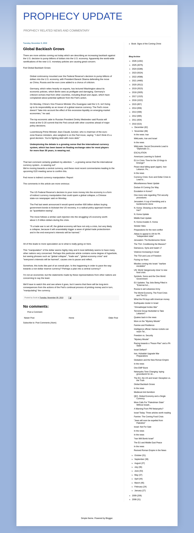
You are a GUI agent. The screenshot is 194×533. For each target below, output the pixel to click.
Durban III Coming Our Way (146, 187)
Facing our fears (141, 260)
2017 (134, 96)
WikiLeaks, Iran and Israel (145, 138)
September (139, 459)
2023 (134, 73)
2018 (134, 92)
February (138, 487)
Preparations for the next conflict (148, 230)
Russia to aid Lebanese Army (147, 289)
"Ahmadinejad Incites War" (146, 307)
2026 (134, 61)
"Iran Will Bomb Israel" (144, 438)
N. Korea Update (141, 214)
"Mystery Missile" (141, 339)
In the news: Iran (141, 134)
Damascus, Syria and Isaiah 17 (148, 248)
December (139, 127)
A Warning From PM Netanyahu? (148, 409)
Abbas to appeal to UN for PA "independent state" (147, 235)
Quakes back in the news (145, 317)
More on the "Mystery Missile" (147, 321)
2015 (134, 104)
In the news (139, 142)
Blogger (109, 518)
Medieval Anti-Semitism (144, 392)
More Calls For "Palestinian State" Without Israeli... (149, 403)
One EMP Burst (141, 368)
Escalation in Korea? (143, 191)
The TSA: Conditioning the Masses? (150, 244)
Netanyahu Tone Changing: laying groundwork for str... (149, 373)
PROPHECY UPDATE (72, 16)
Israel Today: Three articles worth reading (152, 413)
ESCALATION (140, 153)
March (137, 483)
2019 (134, 88)
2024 (134, 69)
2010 (134, 124)
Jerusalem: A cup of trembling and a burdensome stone (150, 202)
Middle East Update (143, 218)
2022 (134, 77)
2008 (134, 499)
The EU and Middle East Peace (148, 442)
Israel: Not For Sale (142, 427)
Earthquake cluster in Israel (146, 303)
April (136, 479)
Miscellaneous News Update (146, 183)
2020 (134, 84)
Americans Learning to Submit (147, 156)
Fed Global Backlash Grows (37, 68)
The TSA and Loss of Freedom (147, 256)
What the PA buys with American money (151, 299)
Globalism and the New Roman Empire (151, 360)
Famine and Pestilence (144, 325)
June (136, 471)
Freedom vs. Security (143, 335)
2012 (134, 116)
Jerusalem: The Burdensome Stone (150, 240)
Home (71, 318)
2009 (134, 495)
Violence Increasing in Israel (146, 252)
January (138, 490)
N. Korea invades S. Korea (146, 222)
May (136, 475)
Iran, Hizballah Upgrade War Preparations (146, 354)
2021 (134, 80)
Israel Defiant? (140, 350)
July (136, 467)
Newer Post (29, 318)
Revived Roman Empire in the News (150, 450)
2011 (134, 120)
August (137, 463)
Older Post (113, 318)
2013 (134, 112)
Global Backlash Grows (144, 384)
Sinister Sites (140, 226)
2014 (134, 108)
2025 (134, 65)
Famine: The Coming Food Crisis (148, 416)
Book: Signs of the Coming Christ (146, 44)
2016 (134, 100)
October (138, 455)
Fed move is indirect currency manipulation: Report (48, 177)
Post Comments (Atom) (45, 323)
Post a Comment (34, 312)
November (139, 131)
